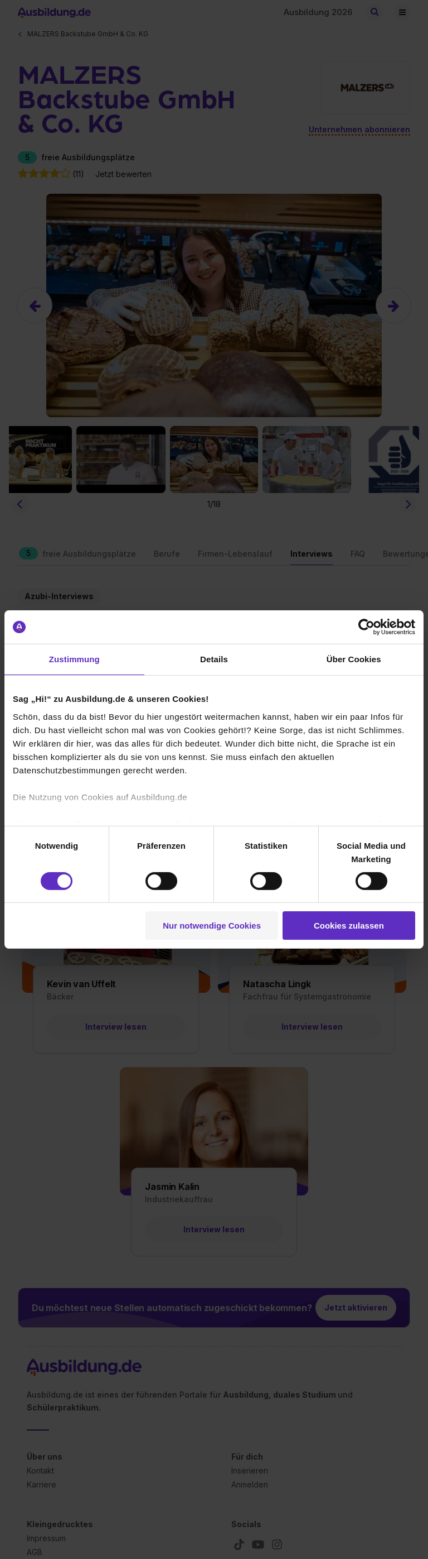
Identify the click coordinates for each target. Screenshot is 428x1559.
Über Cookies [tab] (354, 659)
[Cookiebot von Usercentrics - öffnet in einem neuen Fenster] (366, 627)
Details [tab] (214, 659)
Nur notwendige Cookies (212, 925)
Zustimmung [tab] (74, 659)
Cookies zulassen (349, 925)
